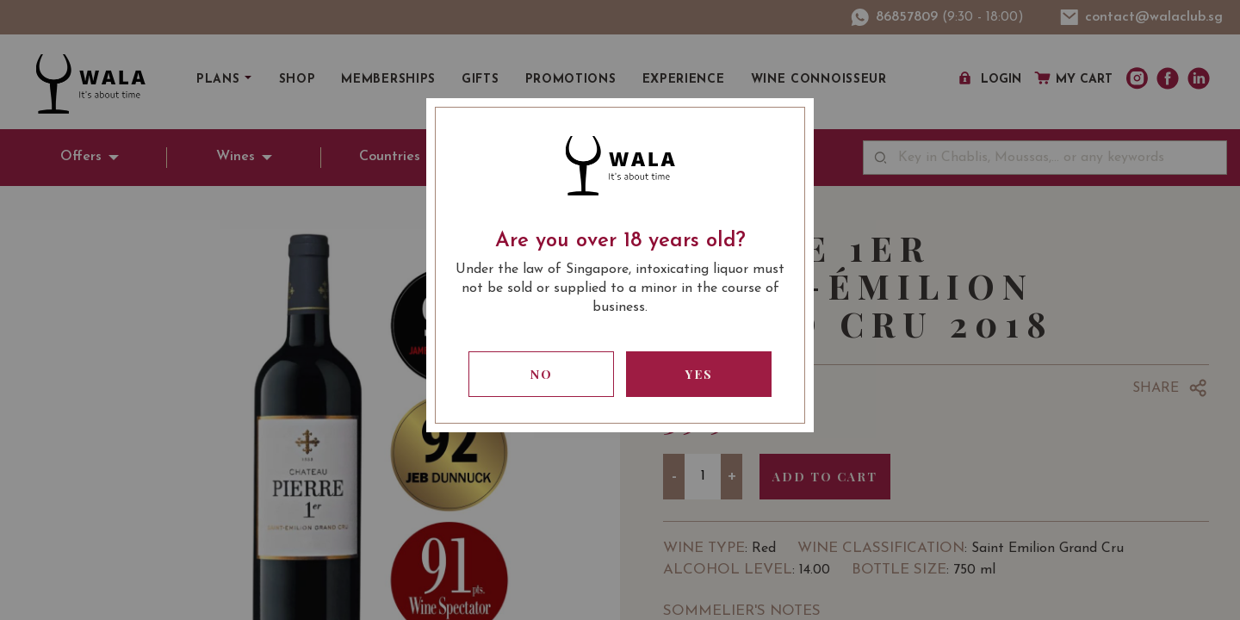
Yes (699, 374)
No (541, 374)
